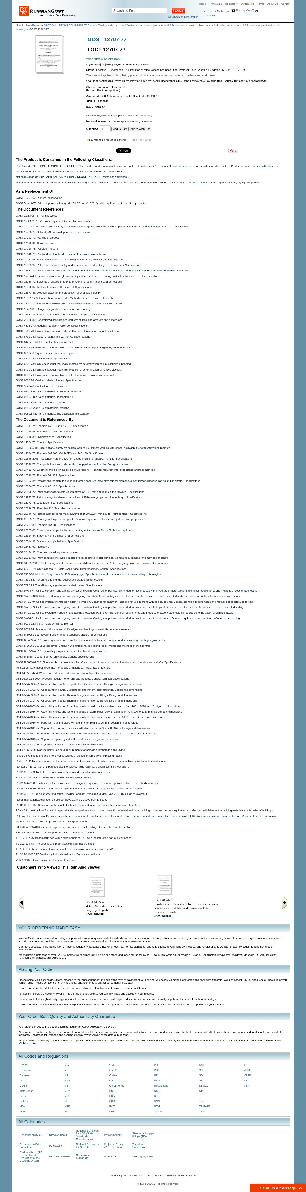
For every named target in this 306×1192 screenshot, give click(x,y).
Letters (24, 1101)
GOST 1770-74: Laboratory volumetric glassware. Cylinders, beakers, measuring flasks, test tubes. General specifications (88, 276)
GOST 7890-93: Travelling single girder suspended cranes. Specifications (59, 585)
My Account (223, 11)
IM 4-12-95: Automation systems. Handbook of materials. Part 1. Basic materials (63, 667)
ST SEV (204, 1085)
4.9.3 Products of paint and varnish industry (250, 166)
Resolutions (161, 1085)
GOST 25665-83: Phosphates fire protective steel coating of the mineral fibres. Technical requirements (76, 530)
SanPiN (158, 1111)
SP (201, 1080)
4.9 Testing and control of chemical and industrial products (201, 25)
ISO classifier (24, 171)
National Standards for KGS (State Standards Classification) (51, 182)
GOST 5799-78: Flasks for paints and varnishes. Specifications (53, 336)
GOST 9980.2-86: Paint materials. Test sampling (44, 396)
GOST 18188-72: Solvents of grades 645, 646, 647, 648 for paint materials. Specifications (69, 281)
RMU (157, 1090)
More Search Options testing (183, 17)
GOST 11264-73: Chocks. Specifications (40, 442)
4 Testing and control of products (144, 25)
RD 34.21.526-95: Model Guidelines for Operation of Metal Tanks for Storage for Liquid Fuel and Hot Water (79, 788)
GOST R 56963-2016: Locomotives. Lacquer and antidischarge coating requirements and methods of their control (83, 645)
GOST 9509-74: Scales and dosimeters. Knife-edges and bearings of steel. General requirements (73, 629)
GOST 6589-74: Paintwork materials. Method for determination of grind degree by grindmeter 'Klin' (74, 347)
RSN (157, 1101)
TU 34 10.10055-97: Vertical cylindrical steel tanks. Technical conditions (58, 854)
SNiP (202, 1065)
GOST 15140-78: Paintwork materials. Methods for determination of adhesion (61, 254)
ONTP (113, 1070)
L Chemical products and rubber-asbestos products (139, 182)
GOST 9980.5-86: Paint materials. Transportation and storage (52, 413)
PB (111, 1090)
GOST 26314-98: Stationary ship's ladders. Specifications (50, 541)
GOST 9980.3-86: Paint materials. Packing (41, 402)
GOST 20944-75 (163, 900)
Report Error (143, 139)
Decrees (25, 1075)
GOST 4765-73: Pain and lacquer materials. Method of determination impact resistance (67, 331)
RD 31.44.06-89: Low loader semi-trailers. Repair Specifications (53, 777)
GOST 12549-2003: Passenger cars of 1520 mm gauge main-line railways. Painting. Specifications (74, 458)
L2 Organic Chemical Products (190, 182)
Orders (113, 1075)
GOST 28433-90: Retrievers (32, 546)
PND (112, 1101)
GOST (23, 1085)
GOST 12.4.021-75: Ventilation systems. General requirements (53, 221)
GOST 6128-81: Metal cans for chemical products (45, 342)
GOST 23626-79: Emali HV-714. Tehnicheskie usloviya (48, 508)
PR (156, 1065)
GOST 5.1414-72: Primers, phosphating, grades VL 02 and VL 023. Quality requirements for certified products (80, 203)
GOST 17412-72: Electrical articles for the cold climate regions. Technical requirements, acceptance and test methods (85, 469)
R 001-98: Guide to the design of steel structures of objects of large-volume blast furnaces (69, 755)
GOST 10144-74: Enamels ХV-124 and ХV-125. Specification (52, 425)
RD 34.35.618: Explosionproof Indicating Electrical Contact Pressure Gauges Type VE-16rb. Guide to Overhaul (81, 794)
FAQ (125, 1175)
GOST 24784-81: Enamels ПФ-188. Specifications (45, 524)
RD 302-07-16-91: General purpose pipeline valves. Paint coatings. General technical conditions (72, 766)
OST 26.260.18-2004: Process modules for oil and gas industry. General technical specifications (72, 678)
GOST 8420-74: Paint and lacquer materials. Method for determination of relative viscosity (69, 369)
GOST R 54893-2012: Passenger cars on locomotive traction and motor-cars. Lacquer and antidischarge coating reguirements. (91, 640)
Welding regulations (144, 1156)
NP (66, 1111)
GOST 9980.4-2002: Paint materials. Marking (42, 408)
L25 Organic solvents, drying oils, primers (235, 182)
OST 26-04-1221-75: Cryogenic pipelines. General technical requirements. (60, 744)
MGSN (69, 1065)
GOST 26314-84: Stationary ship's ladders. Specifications (50, 535)
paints (121, 115)
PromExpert (33, 25)
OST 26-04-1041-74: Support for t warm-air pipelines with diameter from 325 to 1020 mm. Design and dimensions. (83, 728)
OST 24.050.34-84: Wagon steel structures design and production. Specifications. (64, 673)
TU (246, 1065)
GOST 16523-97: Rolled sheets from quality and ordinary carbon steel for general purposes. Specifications (79, 265)
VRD (247, 1080)
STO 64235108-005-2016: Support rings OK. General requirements (55, 832)
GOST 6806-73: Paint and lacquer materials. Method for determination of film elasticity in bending (73, 364)
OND (112, 1065)
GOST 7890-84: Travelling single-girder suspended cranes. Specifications (59, 579)
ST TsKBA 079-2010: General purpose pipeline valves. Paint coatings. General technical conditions (74, 827)
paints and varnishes (139, 115)
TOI (201, 1101)
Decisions (25, 1070)
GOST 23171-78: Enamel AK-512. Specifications (45, 502)
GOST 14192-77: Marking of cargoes (38, 237)
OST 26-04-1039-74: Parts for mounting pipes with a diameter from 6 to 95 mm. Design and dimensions (77, 722)
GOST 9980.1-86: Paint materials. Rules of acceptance (48, 391)
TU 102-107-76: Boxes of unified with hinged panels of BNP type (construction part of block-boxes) (74, 838)
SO (201, 1075)
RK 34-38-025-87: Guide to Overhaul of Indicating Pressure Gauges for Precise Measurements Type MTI (78, 805)
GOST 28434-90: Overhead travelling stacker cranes (47, 552)
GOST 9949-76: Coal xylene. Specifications (41, 386)
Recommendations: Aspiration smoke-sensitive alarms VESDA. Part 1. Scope (62, 799)
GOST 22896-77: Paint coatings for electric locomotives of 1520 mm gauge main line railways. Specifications (80, 491)
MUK (67, 1090)
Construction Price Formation (31, 1145)
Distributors (247, 3)
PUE (157, 1070)
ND (66, 1101)
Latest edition (98, 182)
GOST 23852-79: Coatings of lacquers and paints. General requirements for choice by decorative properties (79, 519)
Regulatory (231, 3)
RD (156, 1075)
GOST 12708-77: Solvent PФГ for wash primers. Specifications (53, 232)
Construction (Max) (31, 1134)
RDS (157, 1080)
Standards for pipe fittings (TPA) (143, 1135)
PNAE (113, 1096)
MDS (23, 1111)
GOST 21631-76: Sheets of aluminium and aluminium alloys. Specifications (60, 314)
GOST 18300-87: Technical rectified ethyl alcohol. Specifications (54, 287)
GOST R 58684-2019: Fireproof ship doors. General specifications (55, 656)
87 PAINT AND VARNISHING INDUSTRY (59, 171)
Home (202, 3)
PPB (112, 1111)
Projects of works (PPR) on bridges (114, 1145)
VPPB (247, 1075)
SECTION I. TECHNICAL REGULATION (68, 25)
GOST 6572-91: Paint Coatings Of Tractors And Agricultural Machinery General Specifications (71, 568)
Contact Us (158, 1175)
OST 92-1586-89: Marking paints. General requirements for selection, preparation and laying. (71, 750)
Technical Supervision (139, 1145)
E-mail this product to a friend (108, 139)
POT (112, 1106)
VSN (246, 1085)
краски (116, 121)
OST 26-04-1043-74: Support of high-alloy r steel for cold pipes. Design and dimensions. (68, 739)
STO (202, 1090)
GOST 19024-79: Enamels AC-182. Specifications (45, 486)
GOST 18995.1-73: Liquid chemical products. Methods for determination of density (64, 298)
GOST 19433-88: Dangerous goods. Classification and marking (53, 309)
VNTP (247, 1070)
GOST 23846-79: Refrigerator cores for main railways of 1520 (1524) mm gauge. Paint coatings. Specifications (81, 513)
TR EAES (205, 1106)
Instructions (26, 1090)
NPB (67, 1106)
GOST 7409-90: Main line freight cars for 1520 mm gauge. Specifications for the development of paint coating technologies (88, 574)
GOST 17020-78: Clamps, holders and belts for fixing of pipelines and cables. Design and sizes (72, 464)
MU (67, 1096)
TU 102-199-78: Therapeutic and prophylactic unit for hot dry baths (55, 843)
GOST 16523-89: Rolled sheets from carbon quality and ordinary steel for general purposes (70, 259)
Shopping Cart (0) (245, 10)
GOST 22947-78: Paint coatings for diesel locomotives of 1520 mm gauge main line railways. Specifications (79, 497)
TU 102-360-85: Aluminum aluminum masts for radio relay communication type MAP (65, 849)
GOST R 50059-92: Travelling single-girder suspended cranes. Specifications (61, 634)
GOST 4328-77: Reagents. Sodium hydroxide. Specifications (52, 325)
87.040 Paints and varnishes (103, 171)
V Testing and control (108, 25)
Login (209, 11)
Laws (23, 1096)
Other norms (116, 1085)
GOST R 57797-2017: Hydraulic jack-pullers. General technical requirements (61, 651)
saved (211, 15)
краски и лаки (129, 121)
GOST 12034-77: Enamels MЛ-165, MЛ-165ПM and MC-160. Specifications (61, 453)
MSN (67, 1080)
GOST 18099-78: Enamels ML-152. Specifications (45, 475)
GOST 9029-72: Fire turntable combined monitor (44, 623)
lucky (114, 115)
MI (66, 1070)
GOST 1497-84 (95, 902)
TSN (202, 1111)
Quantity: (92, 129)
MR (67, 1075)
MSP (67, 1085)
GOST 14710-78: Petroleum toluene (37, 248)
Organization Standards (83, 1156)
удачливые (146, 121)
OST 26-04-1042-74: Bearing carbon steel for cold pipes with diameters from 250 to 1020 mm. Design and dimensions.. (86, 733)
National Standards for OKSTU (87, 1145)
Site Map (191, 1175)
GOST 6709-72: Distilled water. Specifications (43, 358)
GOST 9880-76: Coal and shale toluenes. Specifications (49, 380)
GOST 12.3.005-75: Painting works (36, 215)
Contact (285, 3)
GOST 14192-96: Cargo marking (35, 243)
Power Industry (113, 1134)
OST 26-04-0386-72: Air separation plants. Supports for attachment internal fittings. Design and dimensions (79, 684)
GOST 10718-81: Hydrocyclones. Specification (43, 436)
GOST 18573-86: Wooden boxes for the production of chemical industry (58, 292)
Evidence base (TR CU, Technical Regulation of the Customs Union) (31, 1156)
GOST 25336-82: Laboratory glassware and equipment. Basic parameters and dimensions (69, 320)
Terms (260, 3)
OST (112, 1080)
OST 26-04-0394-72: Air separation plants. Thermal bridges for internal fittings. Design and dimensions (76, 700)
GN (22, 1080)
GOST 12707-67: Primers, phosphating (39, 197)
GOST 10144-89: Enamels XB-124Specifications (45, 431)
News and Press (140, 1175)
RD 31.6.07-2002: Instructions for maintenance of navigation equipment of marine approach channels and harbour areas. (87, 783)
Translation (215, 3)
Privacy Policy (175, 1175)
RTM (157, 1106)
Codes (23, 1065)
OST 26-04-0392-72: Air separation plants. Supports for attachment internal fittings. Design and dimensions (79, 689)
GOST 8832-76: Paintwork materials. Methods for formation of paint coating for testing (66, 375)
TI (200, 1096)
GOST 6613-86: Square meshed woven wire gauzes (47, 353)
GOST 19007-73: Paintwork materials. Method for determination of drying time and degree (69, 303)
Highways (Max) (57, 1134)
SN (201, 1070)
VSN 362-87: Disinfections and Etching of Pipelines (46, 860)
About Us (272, 3)
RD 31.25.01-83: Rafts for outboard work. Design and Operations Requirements (63, 772)
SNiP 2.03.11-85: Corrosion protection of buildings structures (52, 821)
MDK (23, 1106)
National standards (27, 176)
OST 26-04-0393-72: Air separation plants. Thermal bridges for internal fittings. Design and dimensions (76, 695)
